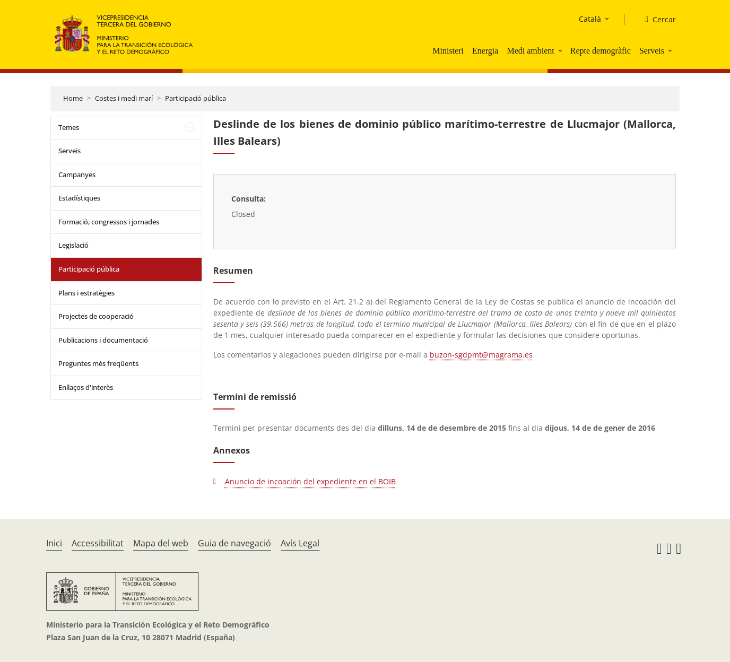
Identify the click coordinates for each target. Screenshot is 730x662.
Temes (68, 127)
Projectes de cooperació (96, 316)
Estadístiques (79, 198)
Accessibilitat (98, 543)
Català (590, 19)
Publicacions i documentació (103, 340)
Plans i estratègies (86, 293)
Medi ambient (530, 50)
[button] (561, 50)
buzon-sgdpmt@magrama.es (481, 355)
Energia (485, 50)
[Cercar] (656, 19)
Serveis (651, 50)
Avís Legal (300, 543)
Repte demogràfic (600, 50)
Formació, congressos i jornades (108, 222)
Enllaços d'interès (85, 387)
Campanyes (76, 174)
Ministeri (448, 50)
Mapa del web (160, 543)
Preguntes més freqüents (98, 363)
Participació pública (195, 98)
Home (73, 98)
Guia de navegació (234, 543)
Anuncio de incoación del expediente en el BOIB (310, 481)
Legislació (73, 245)
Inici (54, 543)
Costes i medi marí (124, 98)
